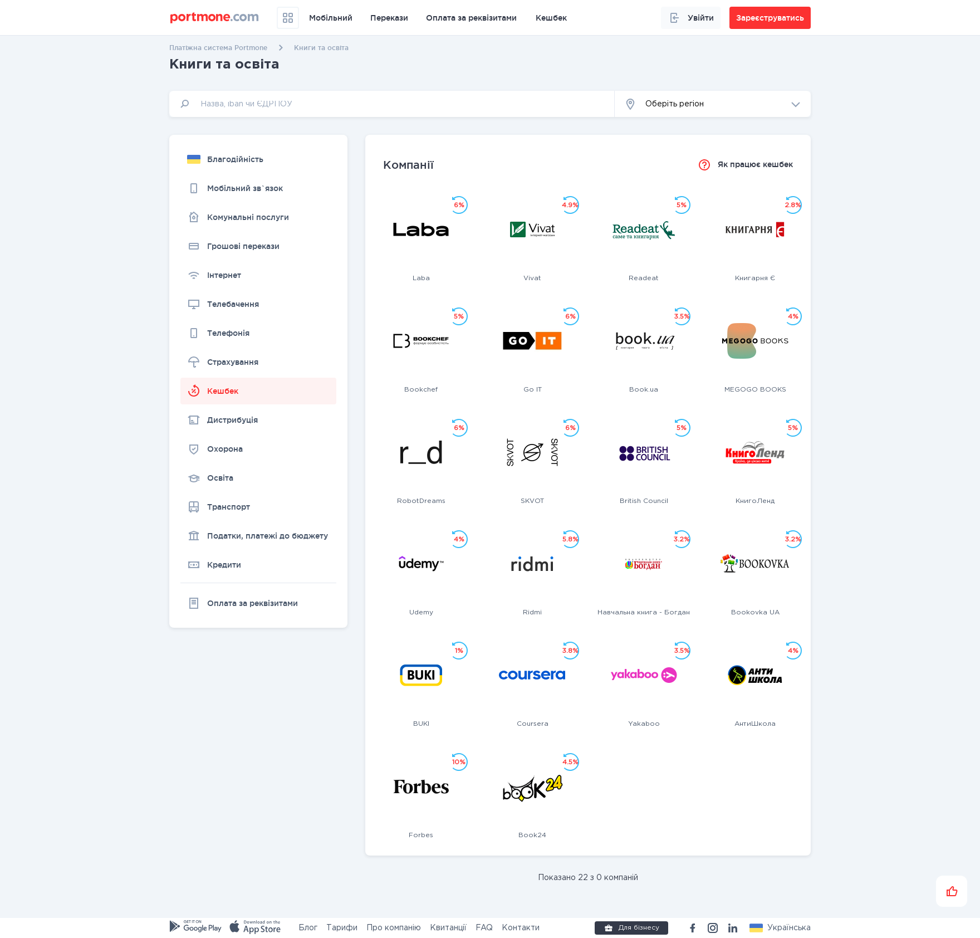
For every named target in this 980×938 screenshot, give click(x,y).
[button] (713, 104)
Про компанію (393, 928)
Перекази (389, 17)
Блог (307, 928)
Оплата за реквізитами (471, 17)
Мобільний (330, 17)
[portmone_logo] (214, 17)
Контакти (521, 928)
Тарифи (341, 928)
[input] (392, 104)
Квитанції (448, 928)
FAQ (484, 928)
